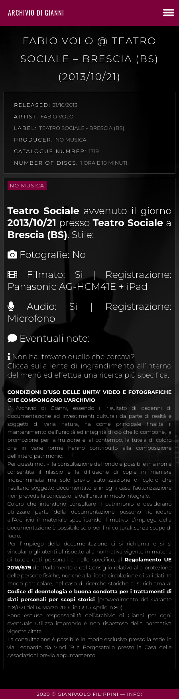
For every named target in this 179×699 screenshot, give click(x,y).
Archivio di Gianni (36, 13)
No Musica (27, 185)
